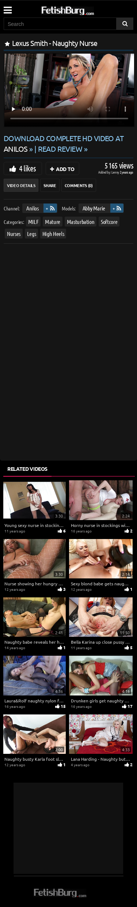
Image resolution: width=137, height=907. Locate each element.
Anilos (32, 208)
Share (49, 185)
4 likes (27, 168)
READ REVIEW (60, 148)
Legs (31, 233)
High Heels (53, 233)
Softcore (109, 221)
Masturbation (81, 221)
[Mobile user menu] (7, 7)
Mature (52, 221)
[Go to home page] (81, 9)
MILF (33, 221)
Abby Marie (94, 208)
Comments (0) (79, 185)
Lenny (115, 172)
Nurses (13, 233)
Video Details (21, 185)
